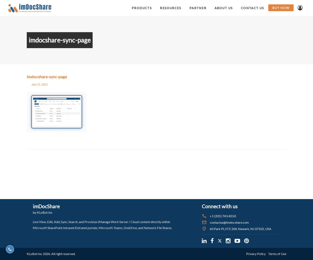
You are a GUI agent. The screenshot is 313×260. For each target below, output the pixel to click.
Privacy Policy (256, 254)
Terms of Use (277, 254)
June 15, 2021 (40, 84)
